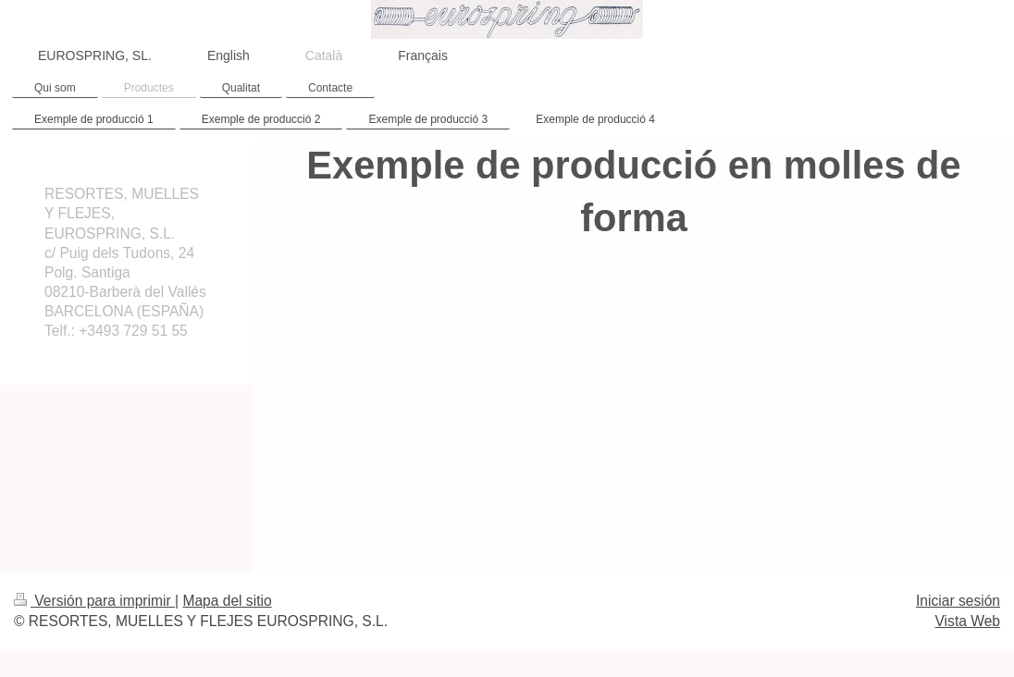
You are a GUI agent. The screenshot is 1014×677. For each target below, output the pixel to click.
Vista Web (968, 621)
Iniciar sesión (958, 601)
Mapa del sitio (226, 601)
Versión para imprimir (94, 601)
